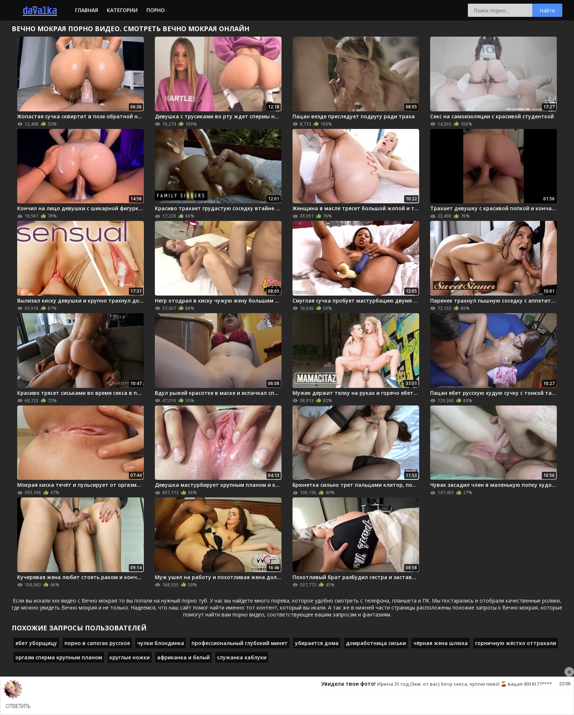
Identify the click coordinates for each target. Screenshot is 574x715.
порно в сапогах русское (97, 643)
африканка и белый (183, 657)
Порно (155, 10)
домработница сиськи (376, 643)
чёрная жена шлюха (440, 643)
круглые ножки (129, 657)
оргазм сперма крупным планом (58, 657)
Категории (122, 10)
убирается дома (317, 643)
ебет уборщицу (36, 643)
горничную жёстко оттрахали (515, 643)
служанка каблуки (241, 657)
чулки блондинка (160, 643)
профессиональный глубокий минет (239, 643)
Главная (86, 10)
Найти (547, 10)
